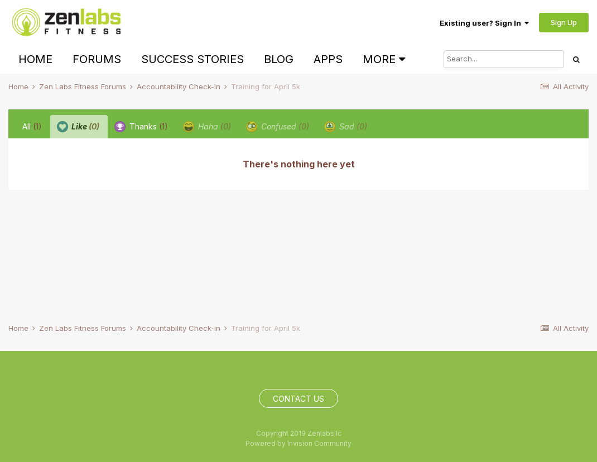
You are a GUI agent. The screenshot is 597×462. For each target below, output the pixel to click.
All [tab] (32, 126)
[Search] (504, 59)
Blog (278, 59)
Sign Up (564, 22)
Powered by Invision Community (298, 443)
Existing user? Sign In (484, 22)
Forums (97, 59)
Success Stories (192, 59)
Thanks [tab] (141, 126)
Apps (328, 59)
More (384, 59)
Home (35, 59)
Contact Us (298, 398)
